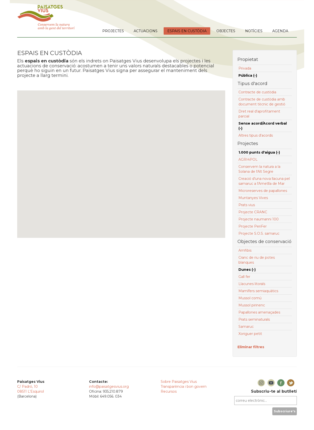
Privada (244, 68)
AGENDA (280, 31)
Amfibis (244, 250)
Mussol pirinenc (251, 305)
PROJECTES (113, 31)
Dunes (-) (247, 269)
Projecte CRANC (252, 212)
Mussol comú (250, 298)
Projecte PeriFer (252, 226)
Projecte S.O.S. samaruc (258, 233)
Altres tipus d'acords (255, 135)
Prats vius (246, 205)
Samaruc (246, 326)
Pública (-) (247, 75)
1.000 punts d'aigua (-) (259, 152)
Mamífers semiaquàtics (258, 291)
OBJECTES (225, 31)
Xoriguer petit (250, 333)
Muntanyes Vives (253, 198)
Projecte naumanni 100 (258, 219)
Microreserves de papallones (262, 190)
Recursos (169, 391)
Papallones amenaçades (259, 312)
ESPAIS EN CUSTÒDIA (187, 31)
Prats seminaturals (254, 319)
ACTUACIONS (145, 31)
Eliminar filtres (250, 347)
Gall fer (244, 276)
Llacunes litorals (251, 284)
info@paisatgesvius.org (109, 386)
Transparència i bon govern (184, 386)
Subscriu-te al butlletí (274, 391)
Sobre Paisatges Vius (179, 381)
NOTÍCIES (253, 31)
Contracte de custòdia (257, 92)
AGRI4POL (248, 159)
